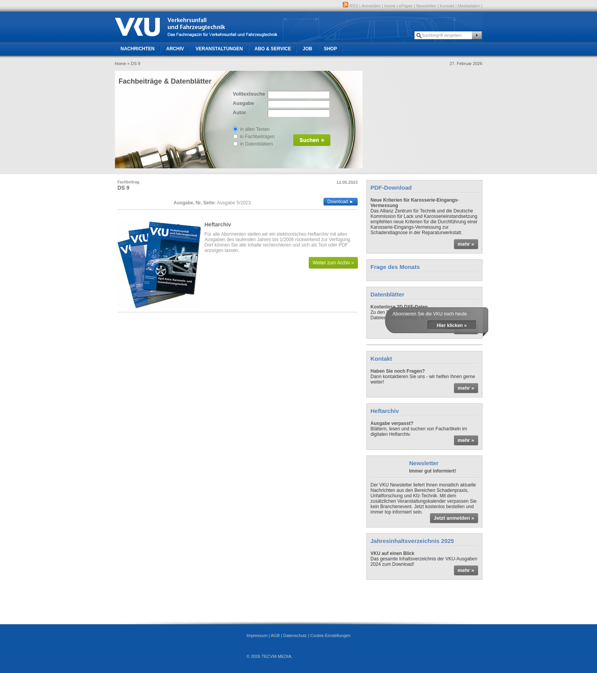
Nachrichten (138, 48)
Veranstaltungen (219, 48)
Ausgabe (243, 103)
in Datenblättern (256, 144)
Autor (239, 112)
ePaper (405, 5)
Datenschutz (295, 635)
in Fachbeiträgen (257, 136)
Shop (330, 48)
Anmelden (371, 5)
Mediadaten (469, 5)
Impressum (256, 635)
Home (389, 5)
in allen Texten (255, 129)
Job (307, 48)
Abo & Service (273, 48)
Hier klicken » (452, 325)
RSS (350, 5)
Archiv (175, 48)
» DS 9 (133, 63)
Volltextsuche (248, 94)
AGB (275, 635)
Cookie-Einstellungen (330, 635)
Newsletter (426, 5)
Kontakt (447, 5)
